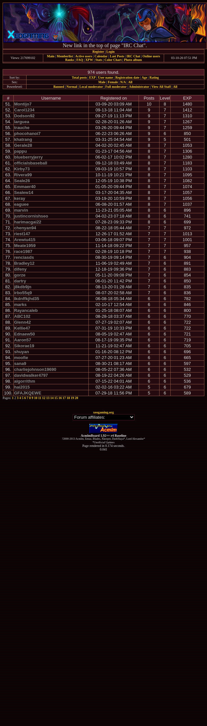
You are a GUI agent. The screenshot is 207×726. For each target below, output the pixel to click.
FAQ (79, 60)
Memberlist (65, 56)
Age (144, 77)
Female (113, 82)
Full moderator (115, 86)
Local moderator (91, 86)
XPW (89, 60)
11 (39, 398)
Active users (83, 56)
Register (98, 51)
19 (72, 398)
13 (47, 398)
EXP (92, 77)
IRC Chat (133, 56)
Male (101, 82)
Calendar (100, 56)
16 (60, 398)
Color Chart (113, 60)
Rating (154, 77)
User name (105, 77)
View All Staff (161, 86)
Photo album (133, 60)
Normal (71, 86)
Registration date (127, 77)
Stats (98, 60)
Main (50, 56)
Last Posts (117, 56)
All (130, 82)
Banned (58, 86)
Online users (151, 56)
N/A (123, 82)
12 (44, 398)
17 (64, 398)
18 (68, 398)
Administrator (139, 86)
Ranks (69, 60)
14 (52, 398)
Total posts (79, 77)
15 (56, 398)
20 (76, 398)
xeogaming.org (103, 412)
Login (110, 51)
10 (35, 398)
